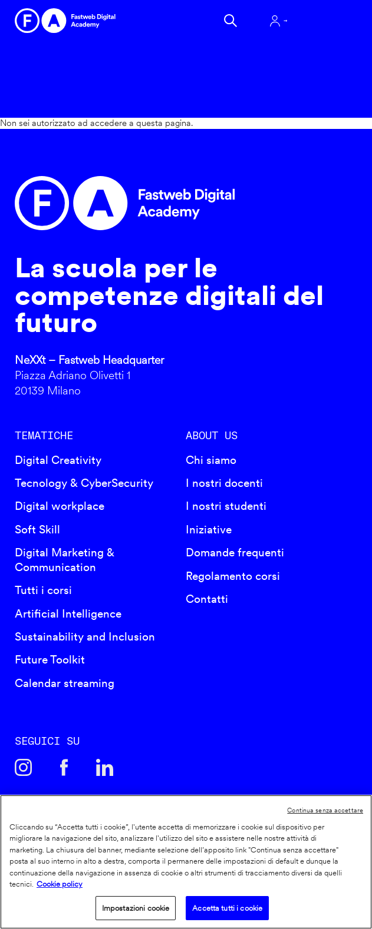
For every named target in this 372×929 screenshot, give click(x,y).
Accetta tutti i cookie (227, 908)
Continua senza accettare (325, 810)
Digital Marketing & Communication (64, 560)
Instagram (23, 767)
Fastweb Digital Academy (145, 203)
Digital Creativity (58, 460)
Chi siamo (211, 460)
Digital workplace (59, 506)
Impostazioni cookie (135, 908)
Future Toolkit (50, 659)
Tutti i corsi (43, 590)
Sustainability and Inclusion (85, 636)
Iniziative (209, 529)
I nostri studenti (226, 506)
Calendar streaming (64, 683)
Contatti (207, 599)
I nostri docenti (224, 483)
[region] (186, 862)
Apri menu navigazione (326, 20)
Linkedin (104, 767)
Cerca (230, 20)
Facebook (64, 767)
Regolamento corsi (233, 576)
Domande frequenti (235, 552)
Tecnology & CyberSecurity (84, 483)
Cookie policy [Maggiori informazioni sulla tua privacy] (60, 884)
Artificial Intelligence (68, 614)
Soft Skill (37, 529)
